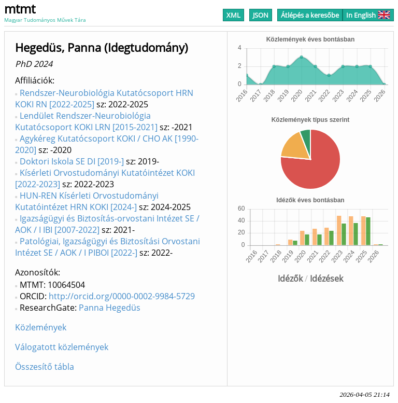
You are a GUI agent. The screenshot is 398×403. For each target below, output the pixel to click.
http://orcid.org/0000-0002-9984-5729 (122, 296)
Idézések (326, 278)
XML (233, 15)
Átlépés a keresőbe (310, 15)
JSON (260, 15)
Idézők (290, 278)
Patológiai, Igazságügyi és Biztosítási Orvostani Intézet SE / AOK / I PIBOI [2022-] (107, 246)
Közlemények (40, 327)
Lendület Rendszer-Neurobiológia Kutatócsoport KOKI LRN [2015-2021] (86, 121)
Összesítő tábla (44, 366)
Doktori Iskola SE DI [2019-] (72, 161)
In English (368, 15)
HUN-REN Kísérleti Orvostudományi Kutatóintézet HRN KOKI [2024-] (87, 201)
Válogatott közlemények (61, 347)
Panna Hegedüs (109, 307)
